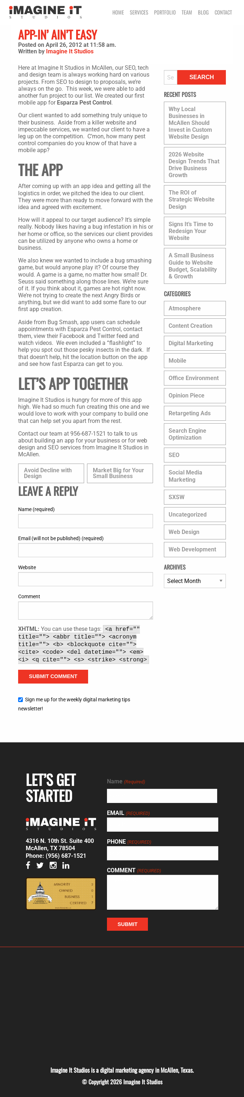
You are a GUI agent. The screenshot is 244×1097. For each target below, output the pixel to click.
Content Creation (190, 325)
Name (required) (36, 509)
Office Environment (194, 378)
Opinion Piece (186, 395)
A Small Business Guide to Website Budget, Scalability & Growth (193, 266)
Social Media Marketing (185, 476)
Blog (203, 12)
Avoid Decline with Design (48, 473)
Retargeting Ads (190, 413)
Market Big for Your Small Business (118, 473)
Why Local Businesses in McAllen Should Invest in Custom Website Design (190, 123)
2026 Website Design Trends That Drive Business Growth (194, 165)
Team (187, 12)
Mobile (177, 360)
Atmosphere (185, 308)
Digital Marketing (191, 343)
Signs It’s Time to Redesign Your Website (191, 231)
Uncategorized (188, 514)
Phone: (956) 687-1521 (56, 855)
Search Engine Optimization (187, 434)
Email (128, 813)
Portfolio (165, 12)
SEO (174, 455)
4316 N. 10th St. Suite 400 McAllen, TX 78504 (60, 844)
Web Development (192, 549)
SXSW (177, 497)
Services (139, 12)
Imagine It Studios (70, 51)
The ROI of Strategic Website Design (192, 199)
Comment (29, 596)
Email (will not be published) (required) (61, 538)
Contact (223, 12)
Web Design (184, 532)
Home (118, 12)
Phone (129, 842)
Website (27, 567)
